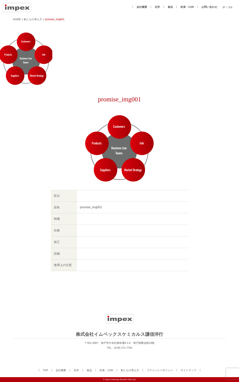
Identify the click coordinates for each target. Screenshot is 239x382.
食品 (170, 7)
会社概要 (142, 7)
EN (230, 7)
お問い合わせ (209, 7)
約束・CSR (187, 7)
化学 (157, 7)
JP (223, 7)
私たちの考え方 (130, 370)
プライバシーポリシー (160, 370)
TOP (45, 370)
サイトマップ (188, 370)
